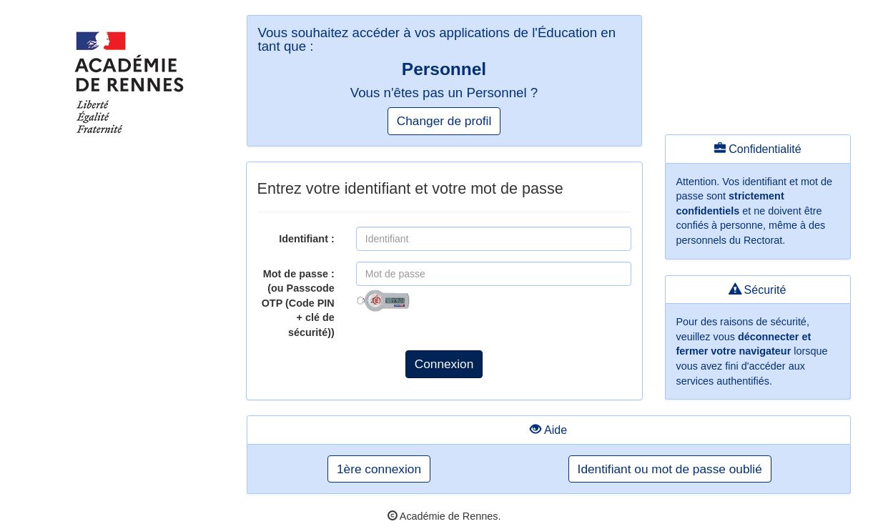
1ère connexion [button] (379, 469)
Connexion (444, 364)
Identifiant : (307, 238)
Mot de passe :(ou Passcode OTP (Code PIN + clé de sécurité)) (298, 303)
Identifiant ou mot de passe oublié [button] (670, 469)
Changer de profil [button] (444, 121)
